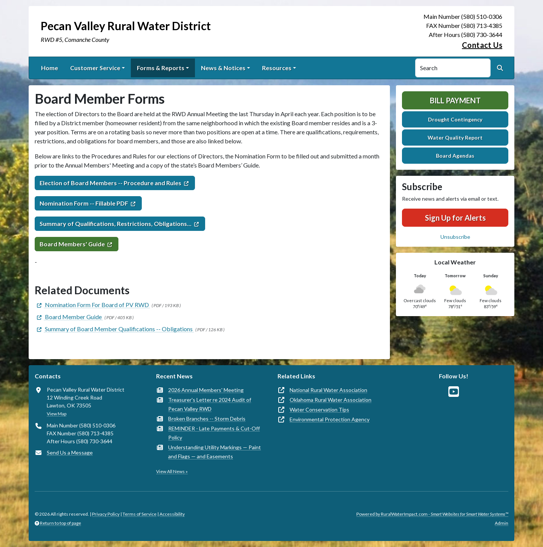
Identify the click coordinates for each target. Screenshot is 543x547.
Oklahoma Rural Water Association (330, 399)
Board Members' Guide (72, 243)
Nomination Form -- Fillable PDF (84, 203)
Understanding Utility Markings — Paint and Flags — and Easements (214, 451)
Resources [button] (276, 67)
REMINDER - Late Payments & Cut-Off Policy (214, 433)
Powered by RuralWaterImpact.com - (432, 514)
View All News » (172, 471)
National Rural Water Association (328, 390)
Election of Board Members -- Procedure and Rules (110, 182)
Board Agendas (455, 155)
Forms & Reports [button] (160, 67)
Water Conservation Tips (319, 409)
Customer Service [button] (95, 67)
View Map (56, 413)
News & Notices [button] (223, 67)
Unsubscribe (455, 237)
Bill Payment (455, 100)
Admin (501, 523)
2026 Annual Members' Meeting (206, 390)
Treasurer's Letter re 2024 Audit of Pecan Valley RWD (209, 404)
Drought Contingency (455, 119)
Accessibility (172, 514)
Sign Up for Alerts (455, 217)
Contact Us (482, 44)
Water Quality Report (455, 137)
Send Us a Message (70, 452)
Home (49, 67)
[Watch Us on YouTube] (453, 392)
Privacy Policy (106, 514)
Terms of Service (139, 514)
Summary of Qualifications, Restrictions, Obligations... (116, 223)
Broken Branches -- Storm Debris (206, 418)
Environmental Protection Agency (330, 419)
